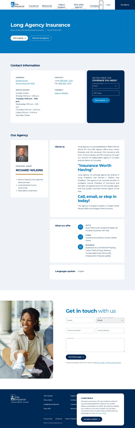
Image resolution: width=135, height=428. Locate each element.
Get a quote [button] (18, 38)
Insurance (36, 4)
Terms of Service (112, 362)
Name (69, 320)
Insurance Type (98, 83)
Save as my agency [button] (40, 38)
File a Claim (48, 400)
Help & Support (61, 4)
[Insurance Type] (105, 86)
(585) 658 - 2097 (65, 83)
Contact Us (74, 400)
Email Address (103, 330)
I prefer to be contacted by (105, 317)
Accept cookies (90, 419)
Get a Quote (48, 396)
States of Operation (71, 419)
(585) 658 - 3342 (66, 81)
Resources (48, 4)
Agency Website (61, 93)
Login (108, 5)
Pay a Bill (47, 409)
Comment (70, 338)
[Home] (18, 5)
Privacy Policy (101, 362)
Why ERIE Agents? (77, 4)
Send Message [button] (74, 357)
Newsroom (74, 409)
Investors (74, 404)
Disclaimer (58, 419)
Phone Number (74, 330)
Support (73, 396)
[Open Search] (101, 5)
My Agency (125, 5)
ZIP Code (97, 93)
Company (92, 4)
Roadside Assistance (51, 404)
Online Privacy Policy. (98, 413)
